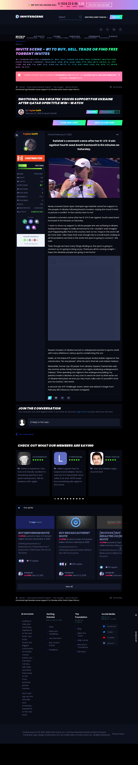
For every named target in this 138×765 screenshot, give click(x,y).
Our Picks (76, 38)
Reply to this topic (105, 122)
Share (92, 112)
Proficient (38, 174)
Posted (60, 134)
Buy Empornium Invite (34, 533)
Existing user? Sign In (96, 17)
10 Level (22, 166)
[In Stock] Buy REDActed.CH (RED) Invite (113, 536)
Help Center (83, 640)
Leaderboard (90, 38)
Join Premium (55, 638)
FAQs (51, 627)
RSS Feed (82, 651)
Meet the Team (82, 634)
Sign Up (116, 17)
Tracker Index (62, 38)
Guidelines (32, 38)
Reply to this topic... (40, 422)
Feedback (53, 649)
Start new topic (69, 122)
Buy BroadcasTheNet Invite (74, 534)
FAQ (42, 38)
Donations (105, 38)
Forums (20, 38)
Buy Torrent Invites (54, 644)
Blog (79, 628)
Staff (49, 38)
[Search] (62, 17)
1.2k (41, 178)
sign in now (82, 411)
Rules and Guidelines (53, 632)
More (19, 44)
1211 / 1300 (39, 166)
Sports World (50, 113)
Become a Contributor (83, 646)
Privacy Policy (118, 734)
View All (69, 586)
